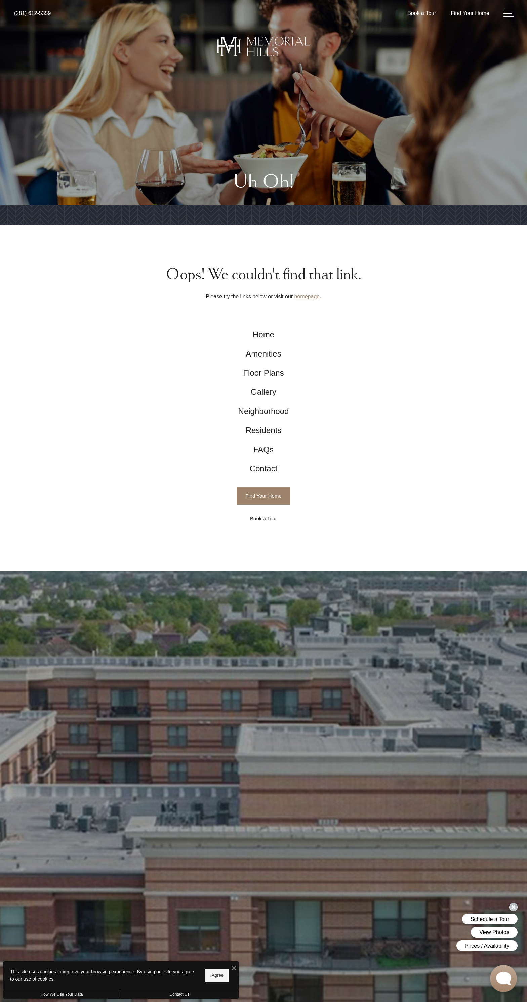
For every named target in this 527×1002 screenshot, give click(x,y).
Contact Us (179, 994)
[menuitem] (263, 334)
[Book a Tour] (263, 518)
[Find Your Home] (263, 496)
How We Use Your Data (62, 994)
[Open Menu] (508, 13)
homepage (307, 296)
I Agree (217, 975)
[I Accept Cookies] (234, 969)
